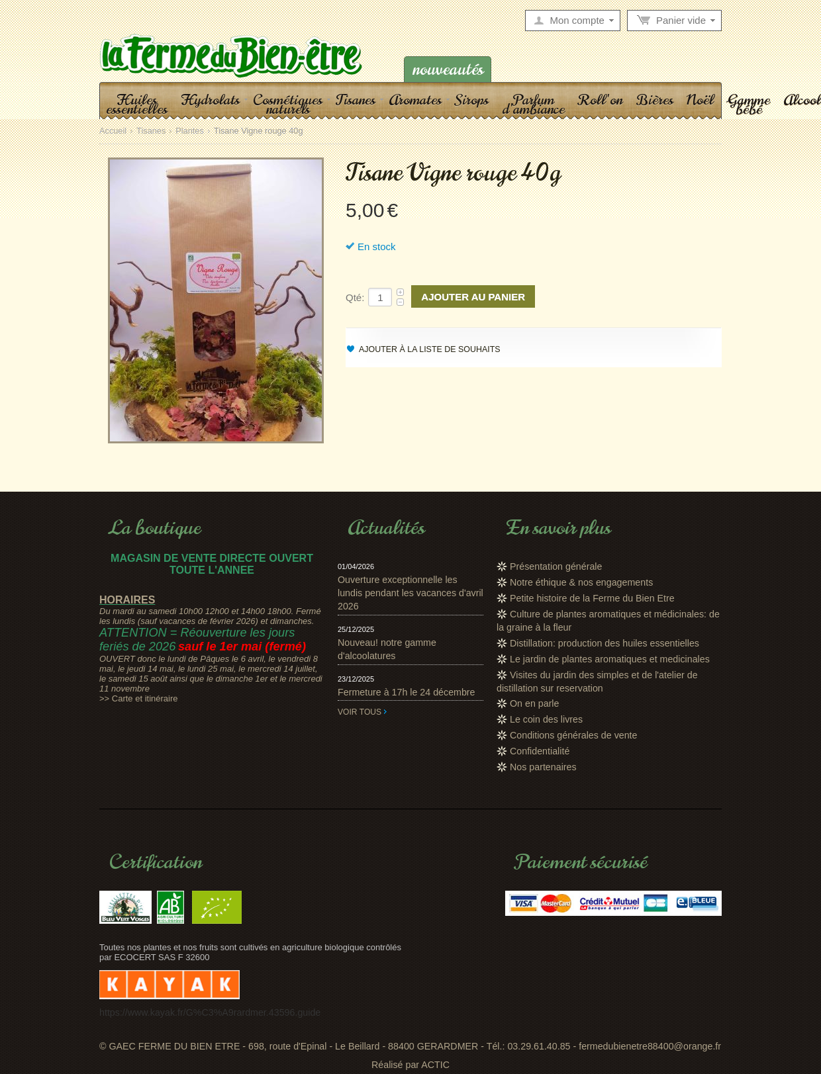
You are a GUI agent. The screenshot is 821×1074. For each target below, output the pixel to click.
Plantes (189, 131)
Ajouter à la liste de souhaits (430, 349)
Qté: (355, 297)
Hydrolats (210, 99)
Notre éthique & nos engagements (581, 582)
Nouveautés (447, 69)
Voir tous (359, 712)
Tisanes (355, 99)
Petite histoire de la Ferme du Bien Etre (592, 598)
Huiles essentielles (137, 103)
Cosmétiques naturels (287, 103)
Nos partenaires (543, 767)
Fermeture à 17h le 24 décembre (406, 692)
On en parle (534, 703)
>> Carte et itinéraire (138, 698)
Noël (700, 99)
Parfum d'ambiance (533, 103)
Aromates (415, 99)
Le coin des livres (546, 719)
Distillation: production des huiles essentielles (604, 643)
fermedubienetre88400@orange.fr (650, 1046)
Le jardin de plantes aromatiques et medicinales (610, 659)
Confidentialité (539, 751)
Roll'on (600, 99)
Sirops (472, 99)
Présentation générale (556, 566)
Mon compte (577, 20)
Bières (654, 99)
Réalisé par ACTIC (410, 1064)
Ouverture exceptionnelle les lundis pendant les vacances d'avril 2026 (410, 592)
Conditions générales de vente (574, 735)
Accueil (112, 131)
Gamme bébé (748, 103)
